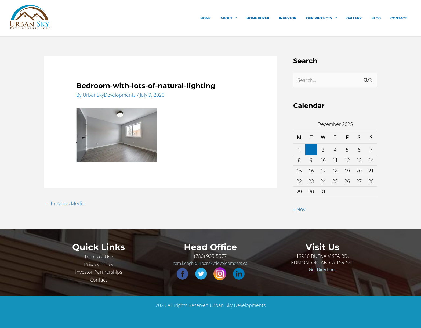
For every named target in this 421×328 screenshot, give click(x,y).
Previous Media (65, 203)
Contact (400, 18)
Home (229, 18)
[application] (255, 18)
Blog (381, 18)
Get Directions (322, 269)
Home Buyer (275, 18)
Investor (302, 18)
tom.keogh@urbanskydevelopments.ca (210, 263)
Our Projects (332, 18)
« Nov (299, 209)
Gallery (362, 18)
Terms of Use (98, 256)
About (249, 18)
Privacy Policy (98, 264)
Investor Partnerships (98, 272)
